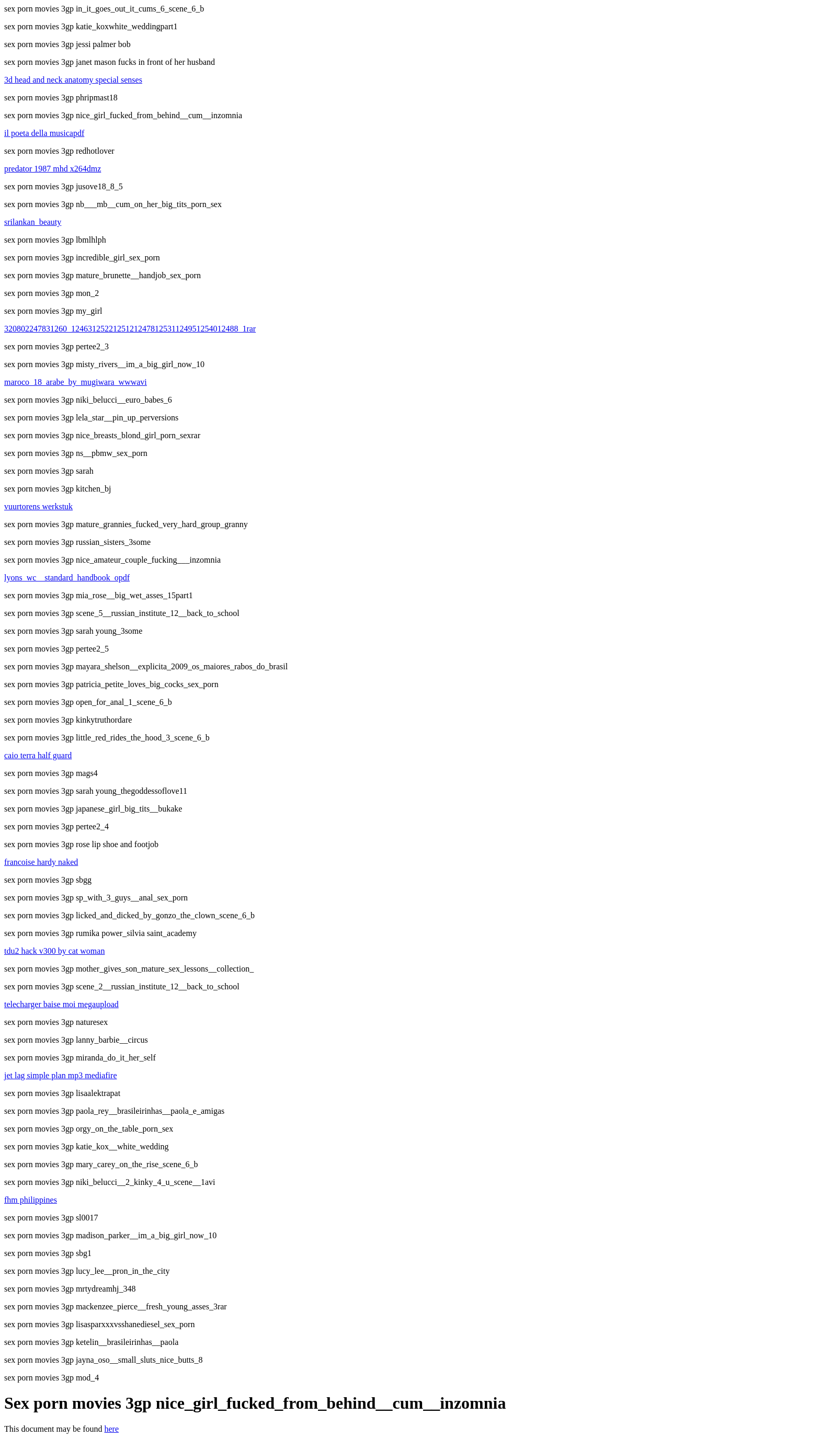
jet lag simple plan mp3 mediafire (60, 1075)
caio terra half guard (38, 755)
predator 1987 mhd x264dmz (52, 168)
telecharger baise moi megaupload (61, 1004)
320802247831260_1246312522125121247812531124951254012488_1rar (130, 328)
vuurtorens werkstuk (38, 506)
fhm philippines (30, 1199)
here (112, 1428)
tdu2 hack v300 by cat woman (54, 950)
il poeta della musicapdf (44, 133)
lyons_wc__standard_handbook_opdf (67, 577)
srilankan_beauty (32, 222)
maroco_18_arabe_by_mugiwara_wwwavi (75, 382)
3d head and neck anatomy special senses (73, 79)
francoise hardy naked (41, 862)
